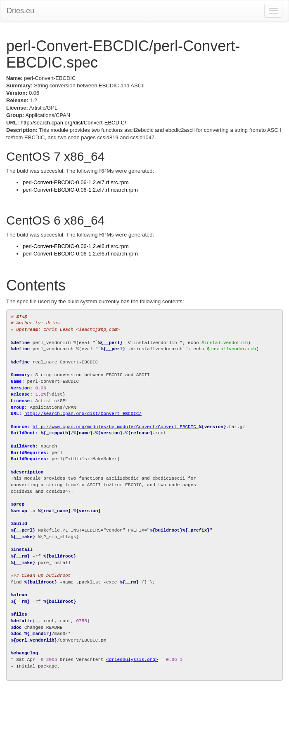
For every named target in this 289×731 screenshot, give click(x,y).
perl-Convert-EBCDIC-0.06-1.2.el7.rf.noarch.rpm (80, 190)
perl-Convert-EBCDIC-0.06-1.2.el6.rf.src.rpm (75, 246)
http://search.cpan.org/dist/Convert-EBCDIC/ (73, 122)
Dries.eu (20, 11)
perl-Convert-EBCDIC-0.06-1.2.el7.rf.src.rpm (75, 182)
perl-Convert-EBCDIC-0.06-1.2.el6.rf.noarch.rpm (80, 254)
